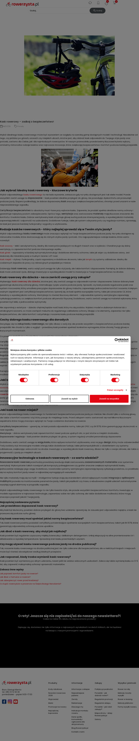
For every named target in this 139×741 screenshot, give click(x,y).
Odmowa (30, 399)
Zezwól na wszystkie (109, 399)
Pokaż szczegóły (115, 390)
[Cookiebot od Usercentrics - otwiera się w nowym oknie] (117, 340)
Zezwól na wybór (69, 399)
